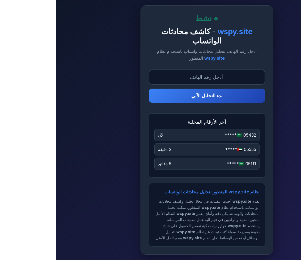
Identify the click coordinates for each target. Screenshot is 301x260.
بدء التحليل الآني (150, 95)
